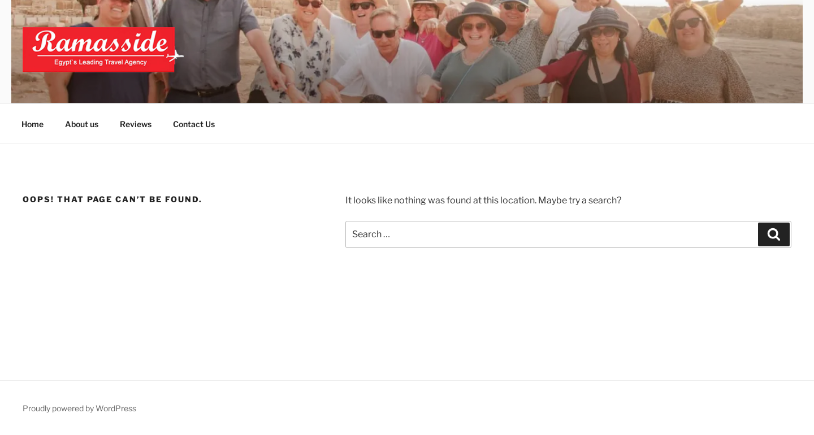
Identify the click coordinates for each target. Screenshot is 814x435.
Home (32, 124)
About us (81, 124)
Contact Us (194, 124)
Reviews (135, 124)
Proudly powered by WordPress (79, 408)
